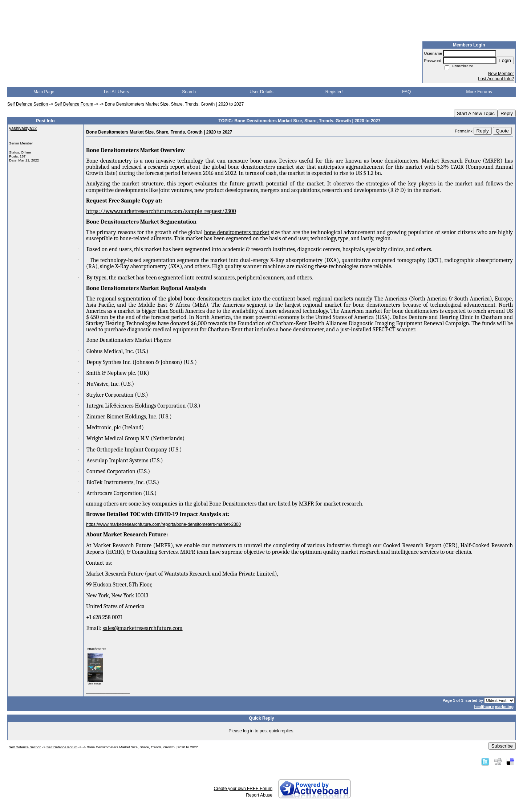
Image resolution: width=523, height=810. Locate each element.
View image (94, 683)
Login (505, 60)
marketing (504, 706)
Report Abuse (259, 795)
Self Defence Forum (73, 104)
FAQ (406, 91)
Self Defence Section (27, 104)
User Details (261, 91)
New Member (501, 73)
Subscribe (502, 746)
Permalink (464, 131)
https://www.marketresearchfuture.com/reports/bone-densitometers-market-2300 (163, 524)
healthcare (484, 706)
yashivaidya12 (23, 128)
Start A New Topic (476, 113)
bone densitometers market (236, 232)
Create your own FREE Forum (243, 788)
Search (189, 91)
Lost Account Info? (496, 78)
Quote (502, 131)
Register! (334, 91)
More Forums (479, 91)
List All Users (116, 91)
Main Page (43, 91)
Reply (506, 113)
